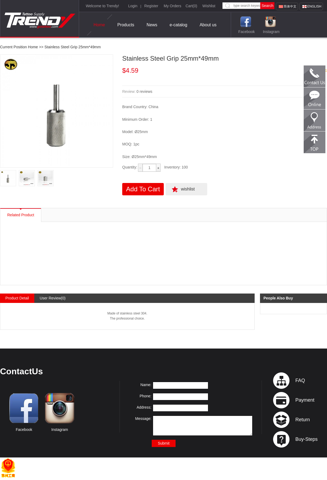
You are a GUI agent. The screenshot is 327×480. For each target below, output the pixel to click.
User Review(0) (52, 298)
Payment (304, 400)
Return (302, 419)
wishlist (188, 189)
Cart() (191, 6)
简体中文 (290, 6)
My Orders (172, 6)
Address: (144, 407)
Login (132, 6)
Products (125, 25)
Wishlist (208, 6)
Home (99, 24)
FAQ (300, 380)
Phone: (145, 396)
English (314, 6)
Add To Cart (143, 189)
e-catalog (178, 25)
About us (208, 25)
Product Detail (17, 298)
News (152, 25)
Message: (143, 418)
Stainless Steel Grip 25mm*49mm (72, 47)
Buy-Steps (306, 439)
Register (151, 6)
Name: (145, 385)
